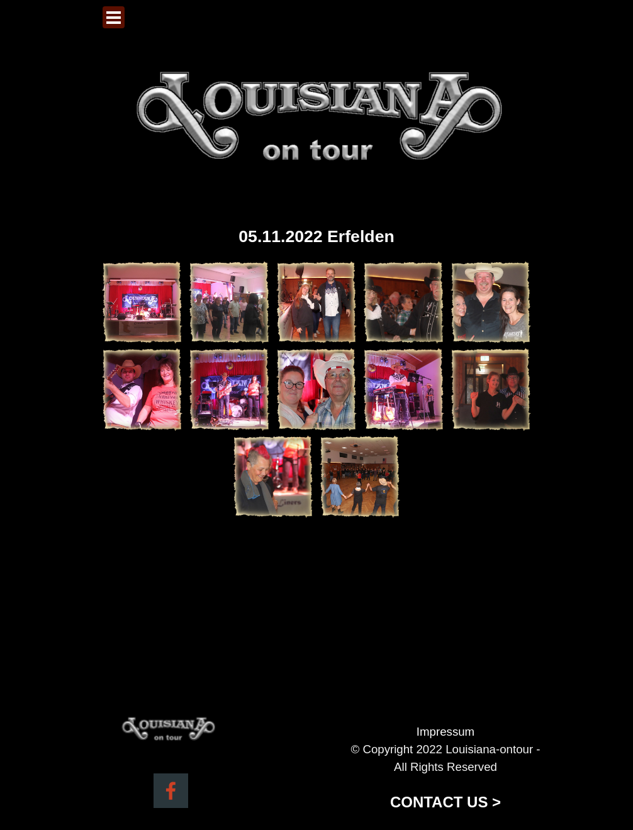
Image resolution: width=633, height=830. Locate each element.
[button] (142, 302)
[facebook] (171, 790)
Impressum (445, 731)
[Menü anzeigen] (114, 17)
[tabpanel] (445, 768)
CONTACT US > (445, 802)
